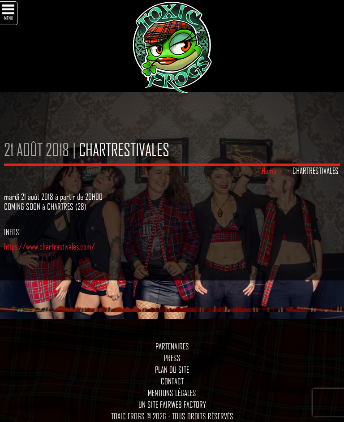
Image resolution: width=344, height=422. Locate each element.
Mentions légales (172, 393)
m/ (90, 246)
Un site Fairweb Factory (172, 404)
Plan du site (172, 370)
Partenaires (172, 346)
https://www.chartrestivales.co (45, 246)
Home (269, 171)
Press (172, 358)
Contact (172, 381)
